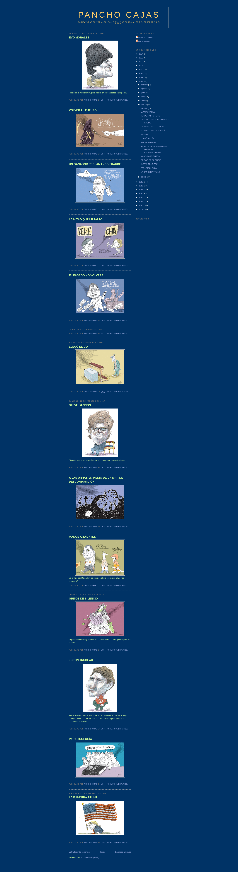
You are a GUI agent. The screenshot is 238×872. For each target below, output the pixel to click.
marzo (144, 104)
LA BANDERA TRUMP (83, 797)
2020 (141, 69)
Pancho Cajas (119, 14)
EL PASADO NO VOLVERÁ (86, 275)
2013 (141, 194)
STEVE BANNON (80, 405)
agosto (144, 89)
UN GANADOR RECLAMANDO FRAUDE (95, 164)
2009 (141, 209)
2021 (141, 66)
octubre (144, 85)
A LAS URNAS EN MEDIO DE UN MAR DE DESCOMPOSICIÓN (96, 479)
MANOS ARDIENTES (82, 536)
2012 (141, 197)
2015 (141, 186)
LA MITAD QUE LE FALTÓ (85, 219)
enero (144, 177)
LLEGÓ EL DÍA (78, 346)
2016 (141, 182)
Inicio (102, 852)
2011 (141, 201)
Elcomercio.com (143, 41)
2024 (141, 54)
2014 (141, 190)
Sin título (144, 134)
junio (143, 92)
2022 (141, 62)
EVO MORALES (79, 37)
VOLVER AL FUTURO (83, 110)
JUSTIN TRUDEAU (81, 660)
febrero (144, 108)
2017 (141, 81)
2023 (141, 58)
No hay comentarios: (117, 100)
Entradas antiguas (123, 852)
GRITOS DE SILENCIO (83, 598)
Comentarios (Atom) (90, 857)
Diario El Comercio (144, 37)
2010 (141, 205)
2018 (141, 77)
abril (143, 100)
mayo (143, 96)
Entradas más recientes (79, 852)
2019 (141, 73)
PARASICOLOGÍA (80, 739)
